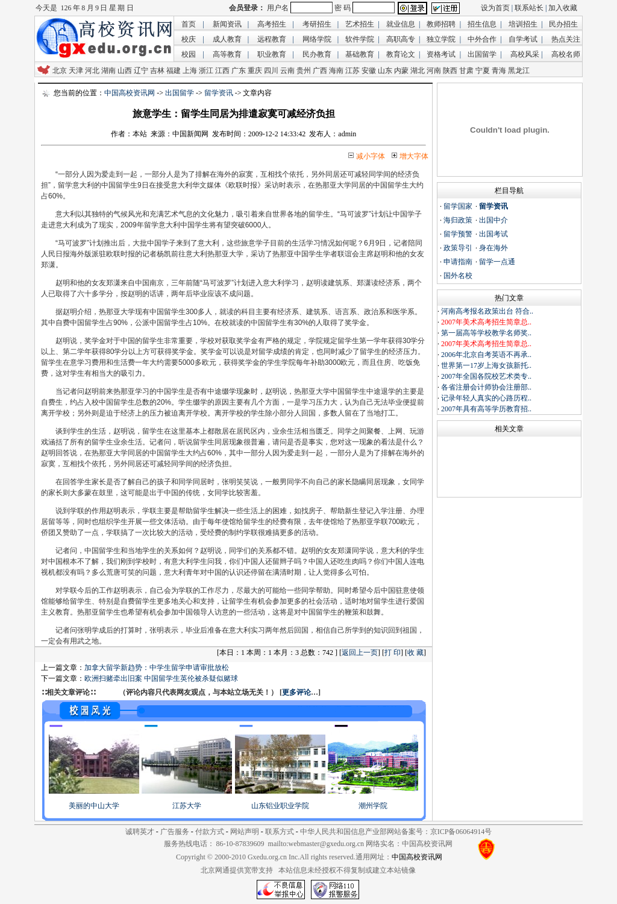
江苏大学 (186, 805)
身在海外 (493, 248)
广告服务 (174, 831)
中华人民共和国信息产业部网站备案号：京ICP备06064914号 (396, 831)
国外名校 (457, 275)
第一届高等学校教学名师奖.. (486, 333)
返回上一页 (360, 652)
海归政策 (457, 220)
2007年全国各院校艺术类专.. (486, 376)
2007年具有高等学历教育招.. (486, 409)
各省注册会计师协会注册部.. (486, 387)
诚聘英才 (139, 831)
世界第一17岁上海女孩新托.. (486, 365)
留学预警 (457, 234)
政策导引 (457, 248)
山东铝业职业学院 (280, 805)
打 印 (392, 652)
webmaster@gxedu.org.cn (326, 843)
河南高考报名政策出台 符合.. (487, 311)
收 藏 (415, 652)
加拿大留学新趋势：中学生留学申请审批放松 (156, 667)
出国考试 (493, 234)
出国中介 (493, 220)
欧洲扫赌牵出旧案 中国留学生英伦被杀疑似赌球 (161, 678)
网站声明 (244, 831)
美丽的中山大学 (94, 805)
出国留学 (179, 93)
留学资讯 (218, 93)
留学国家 (457, 206)
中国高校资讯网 (129, 93)
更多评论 (296, 692)
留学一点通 (497, 262)
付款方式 (209, 831)
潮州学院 (373, 805)
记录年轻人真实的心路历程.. (486, 398)
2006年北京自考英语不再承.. (486, 354)
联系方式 (279, 831)
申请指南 (457, 262)
